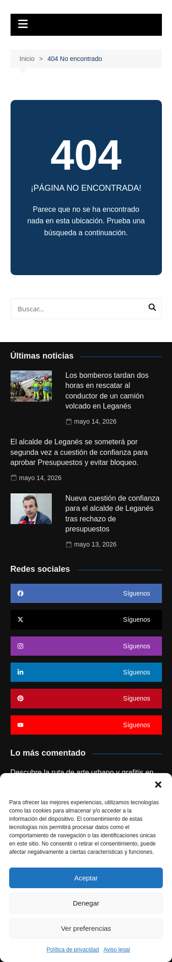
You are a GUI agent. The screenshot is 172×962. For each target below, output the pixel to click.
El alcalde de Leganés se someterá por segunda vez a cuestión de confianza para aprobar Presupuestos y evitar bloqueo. (79, 452)
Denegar (86, 903)
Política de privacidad (73, 949)
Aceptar (86, 878)
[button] (158, 784)
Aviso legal (117, 949)
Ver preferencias (86, 928)
